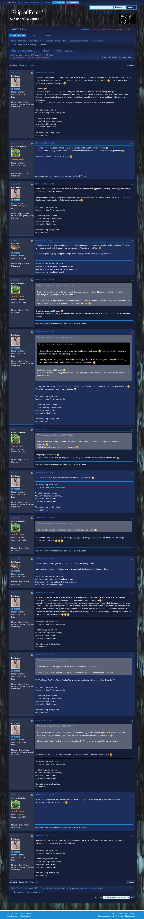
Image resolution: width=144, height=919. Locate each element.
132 (36, 65)
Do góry (13, 882)
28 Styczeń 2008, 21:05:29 (44, 794)
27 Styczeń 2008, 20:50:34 (44, 143)
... (33, 65)
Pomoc (113, 913)
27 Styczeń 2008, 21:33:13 (44, 518)
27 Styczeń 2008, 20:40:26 (44, 72)
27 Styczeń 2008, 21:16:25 (44, 331)
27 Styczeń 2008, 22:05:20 (44, 592)
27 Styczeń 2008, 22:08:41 (44, 654)
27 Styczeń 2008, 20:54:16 (44, 184)
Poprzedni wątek (109, 57)
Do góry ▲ (133, 913)
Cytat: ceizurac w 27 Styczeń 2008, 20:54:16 (56, 286)
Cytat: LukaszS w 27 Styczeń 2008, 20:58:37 (56, 726)
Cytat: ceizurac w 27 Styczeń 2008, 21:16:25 (56, 435)
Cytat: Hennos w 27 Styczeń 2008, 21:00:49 (56, 337)
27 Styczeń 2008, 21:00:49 (44, 280)
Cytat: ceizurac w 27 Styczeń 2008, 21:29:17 (56, 523)
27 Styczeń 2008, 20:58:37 (44, 240)
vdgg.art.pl (96, 29)
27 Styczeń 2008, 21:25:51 (44, 429)
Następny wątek (126, 57)
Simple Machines (26, 913)
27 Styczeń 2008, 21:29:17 (44, 472)
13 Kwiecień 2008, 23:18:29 (45, 835)
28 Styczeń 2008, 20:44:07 (44, 720)
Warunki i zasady (122, 913)
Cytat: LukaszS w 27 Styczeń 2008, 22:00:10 (56, 660)
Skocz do (98, 897)
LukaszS (15, 240)
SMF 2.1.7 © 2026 (13, 913)
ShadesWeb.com (26, 916)
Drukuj (130, 65)
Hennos (15, 143)
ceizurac (15, 72)
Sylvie (100, 41)
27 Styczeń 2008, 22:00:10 (44, 558)
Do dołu (13, 65)
